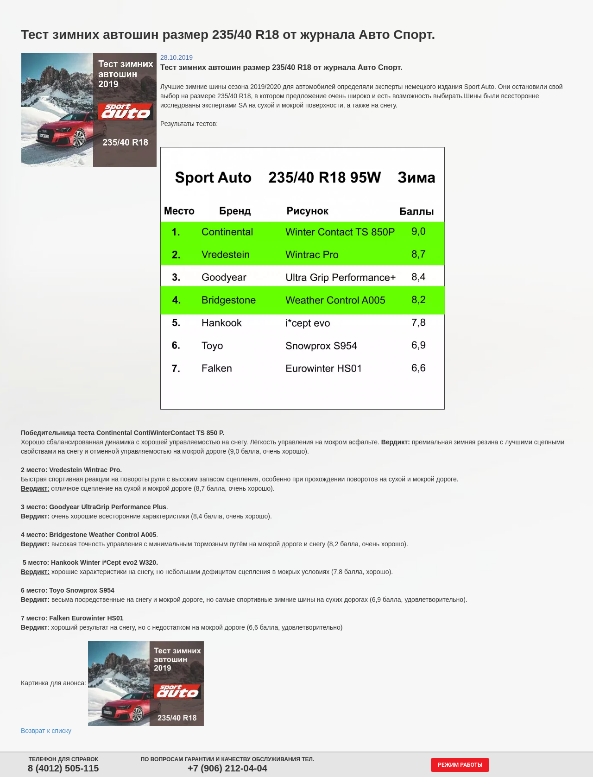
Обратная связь (351, 8)
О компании (409, 8)
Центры (299, 8)
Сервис (253, 8)
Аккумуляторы (200, 8)
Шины (103, 8)
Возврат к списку (46, 730)
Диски (147, 8)
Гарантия (464, 8)
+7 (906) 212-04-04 (227, 768)
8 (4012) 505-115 (63, 768)
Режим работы (460, 765)
